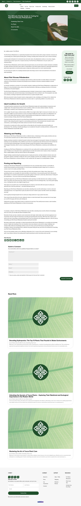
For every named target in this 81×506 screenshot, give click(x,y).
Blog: (20, 4)
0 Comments (14, 29)
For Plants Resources (68, 478)
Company (28, 8)
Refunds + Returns (57, 483)
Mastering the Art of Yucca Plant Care (23, 451)
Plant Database (17, 1)
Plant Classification (26, 1)
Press (44, 479)
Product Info (38, 6)
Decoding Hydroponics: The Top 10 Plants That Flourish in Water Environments (37, 340)
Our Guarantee (45, 483)
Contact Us (9, 1)
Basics (22, 6)
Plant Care (31, 6)
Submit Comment (66, 278)
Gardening (44, 6)
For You (26, 6)
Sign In (3, 1)
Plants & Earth (51, 6)
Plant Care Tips (68, 482)
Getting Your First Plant (69, 486)
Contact (45, 486)
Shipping (56, 479)
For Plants (13, 342)
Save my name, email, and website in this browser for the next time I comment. (27, 275)
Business (22, 8)
